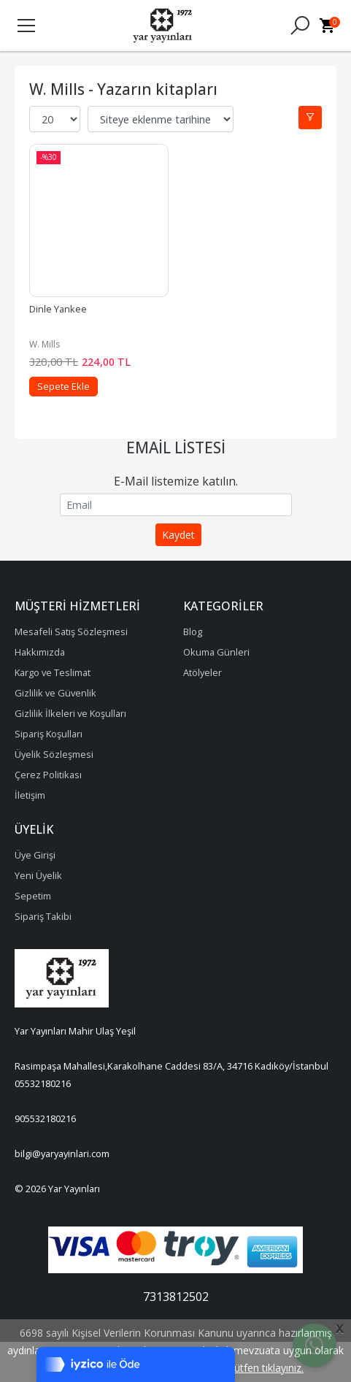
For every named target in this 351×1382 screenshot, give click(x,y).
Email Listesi (175, 447)
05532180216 (43, 1083)
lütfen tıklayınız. (268, 1368)
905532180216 (45, 1118)
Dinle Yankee (58, 308)
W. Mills (44, 344)
